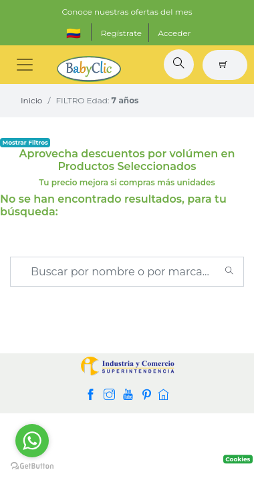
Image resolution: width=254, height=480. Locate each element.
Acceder (174, 33)
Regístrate (121, 33)
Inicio (31, 100)
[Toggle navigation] (25, 64)
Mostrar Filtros (25, 142)
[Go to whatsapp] (32, 440)
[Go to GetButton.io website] (32, 466)
